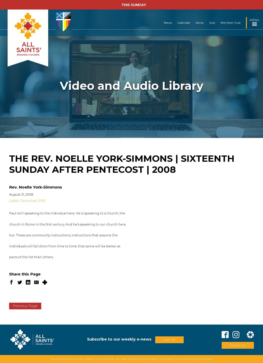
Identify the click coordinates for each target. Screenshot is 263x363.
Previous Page (25, 306)
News (168, 23)
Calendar (183, 23)
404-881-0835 (125, 359)
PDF (42, 201)
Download (28, 201)
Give (212, 23)
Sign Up (169, 339)
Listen (14, 201)
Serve (200, 23)
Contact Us (238, 345)
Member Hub (230, 23)
